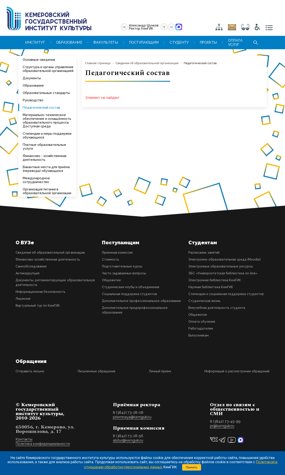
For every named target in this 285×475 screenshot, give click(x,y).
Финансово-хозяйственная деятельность (48, 259)
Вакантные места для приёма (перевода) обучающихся (46, 169)
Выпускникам (198, 335)
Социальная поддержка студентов (129, 294)
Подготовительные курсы (122, 266)
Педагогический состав (41, 107)
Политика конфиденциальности (43, 444)
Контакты (24, 439)
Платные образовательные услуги (44, 146)
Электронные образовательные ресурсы (220, 266)
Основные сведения (39, 59)
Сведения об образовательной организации (50, 252)
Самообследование (31, 266)
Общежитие (111, 280)
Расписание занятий (204, 252)
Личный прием (160, 371)
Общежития (197, 314)
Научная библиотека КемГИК (210, 287)
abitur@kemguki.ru (128, 440)
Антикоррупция (27, 273)
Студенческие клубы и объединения (130, 287)
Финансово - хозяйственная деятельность (44, 157)
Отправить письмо (30, 371)
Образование (33, 85)
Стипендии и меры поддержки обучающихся (47, 135)
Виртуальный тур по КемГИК (38, 305)
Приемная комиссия (117, 252)
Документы (32, 78)
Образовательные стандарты (46, 93)
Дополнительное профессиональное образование (141, 301)
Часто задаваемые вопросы (124, 273)
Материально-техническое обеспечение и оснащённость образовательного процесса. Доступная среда (47, 120)
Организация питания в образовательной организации (47, 191)
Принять (191, 467)
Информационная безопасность (40, 292)
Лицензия (23, 298)
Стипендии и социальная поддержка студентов (226, 294)
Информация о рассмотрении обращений (236, 371)
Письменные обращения (96, 371)
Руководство (33, 100)
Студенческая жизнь (204, 301)
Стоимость (110, 259)
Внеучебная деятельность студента (216, 308)
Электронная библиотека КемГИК (214, 280)
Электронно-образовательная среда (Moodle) (224, 259)
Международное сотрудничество (36, 180)
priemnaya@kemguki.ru (132, 417)
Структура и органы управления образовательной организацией (48, 69)
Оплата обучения (201, 321)
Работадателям (200, 328)
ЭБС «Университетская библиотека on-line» (223, 273)
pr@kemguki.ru (222, 426)
